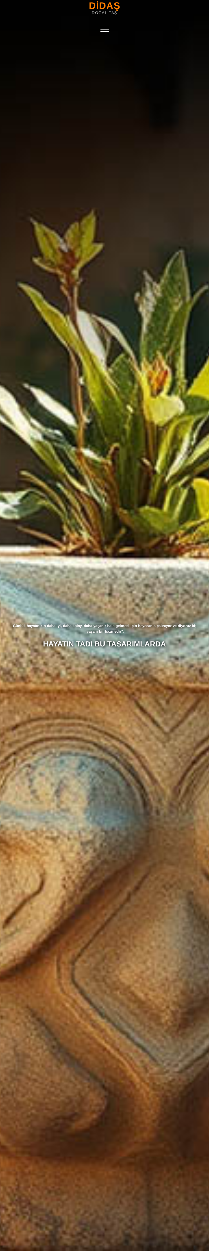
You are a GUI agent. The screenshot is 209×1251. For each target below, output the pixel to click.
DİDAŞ (104, 5)
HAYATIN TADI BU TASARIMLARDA (104, 644)
